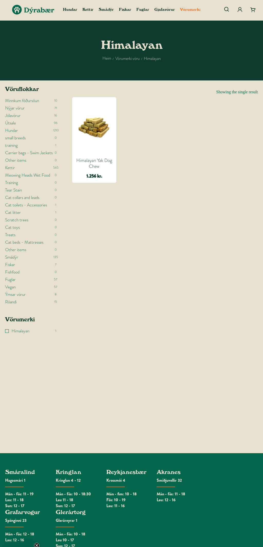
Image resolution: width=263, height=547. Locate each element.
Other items (15, 160)
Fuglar (10, 279)
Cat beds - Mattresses (24, 242)
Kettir (10, 168)
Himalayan (20, 331)
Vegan (10, 287)
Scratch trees (16, 220)
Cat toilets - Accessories (26, 205)
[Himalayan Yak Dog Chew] (94, 126)
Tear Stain (13, 190)
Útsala (10, 123)
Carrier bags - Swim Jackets (29, 153)
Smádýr (11, 257)
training (11, 145)
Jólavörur (13, 115)
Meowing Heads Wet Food (27, 175)
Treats (10, 235)
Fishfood (12, 272)
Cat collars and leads (22, 197)
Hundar (11, 130)
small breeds (15, 138)
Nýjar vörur (15, 108)
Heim (106, 58)
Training (11, 183)
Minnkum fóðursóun (22, 101)
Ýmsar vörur (15, 294)
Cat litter (13, 212)
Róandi (11, 302)
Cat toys (12, 227)
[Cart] (253, 10)
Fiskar (10, 265)
